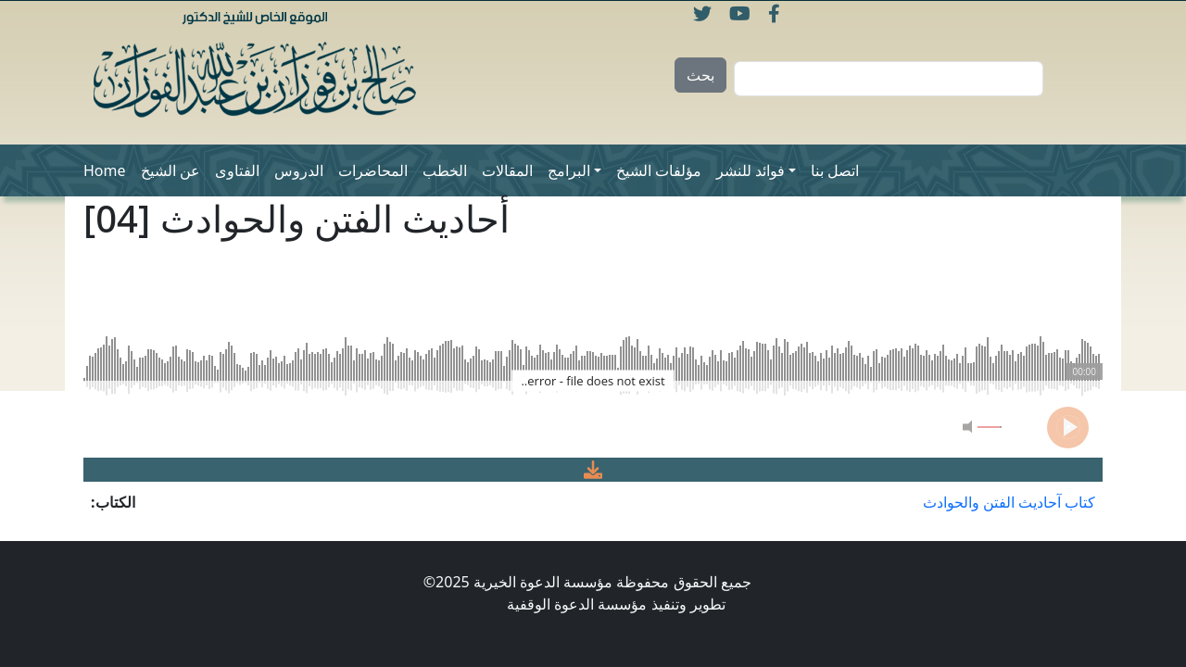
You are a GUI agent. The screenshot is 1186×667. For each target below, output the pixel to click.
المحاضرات (373, 170)
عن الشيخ (170, 170)
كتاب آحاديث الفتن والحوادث (1009, 502)
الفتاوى (237, 170)
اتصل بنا (835, 170)
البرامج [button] (569, 170)
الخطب (445, 170)
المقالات (507, 170)
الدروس (298, 170)
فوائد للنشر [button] (750, 170)
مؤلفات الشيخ (658, 170)
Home (104, 170)
